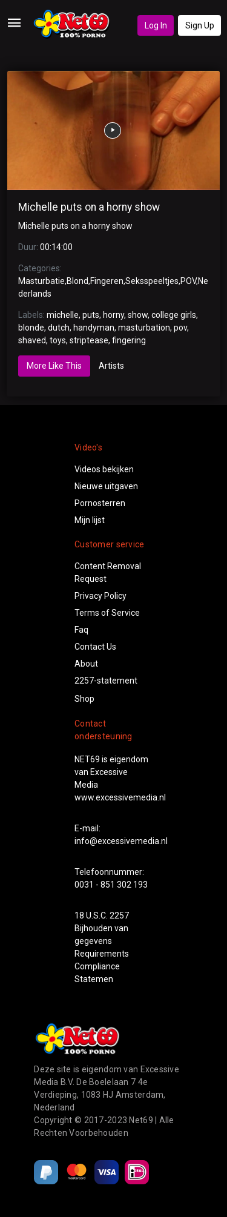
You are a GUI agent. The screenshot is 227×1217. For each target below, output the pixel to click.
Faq (81, 630)
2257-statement (105, 680)
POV (188, 281)
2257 (119, 915)
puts (90, 315)
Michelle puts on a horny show (89, 207)
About (86, 663)
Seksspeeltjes (152, 281)
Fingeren (106, 281)
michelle (63, 315)
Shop (84, 699)
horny (113, 315)
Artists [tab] (111, 366)
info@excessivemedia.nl (121, 841)
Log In (156, 25)
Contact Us (95, 646)
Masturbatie (41, 281)
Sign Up (199, 25)
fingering (129, 340)
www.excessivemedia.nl (120, 797)
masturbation (144, 327)
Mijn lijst (89, 520)
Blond (77, 281)
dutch (59, 327)
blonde (31, 327)
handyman (93, 327)
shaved (32, 340)
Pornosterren (99, 503)
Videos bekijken (104, 469)
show (138, 315)
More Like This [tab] (54, 366)
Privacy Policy (100, 596)
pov (180, 327)
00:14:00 (56, 247)
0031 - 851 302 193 (111, 884)
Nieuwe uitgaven (106, 486)
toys (58, 340)
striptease (89, 340)
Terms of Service (107, 613)
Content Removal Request (107, 572)
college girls (173, 315)
